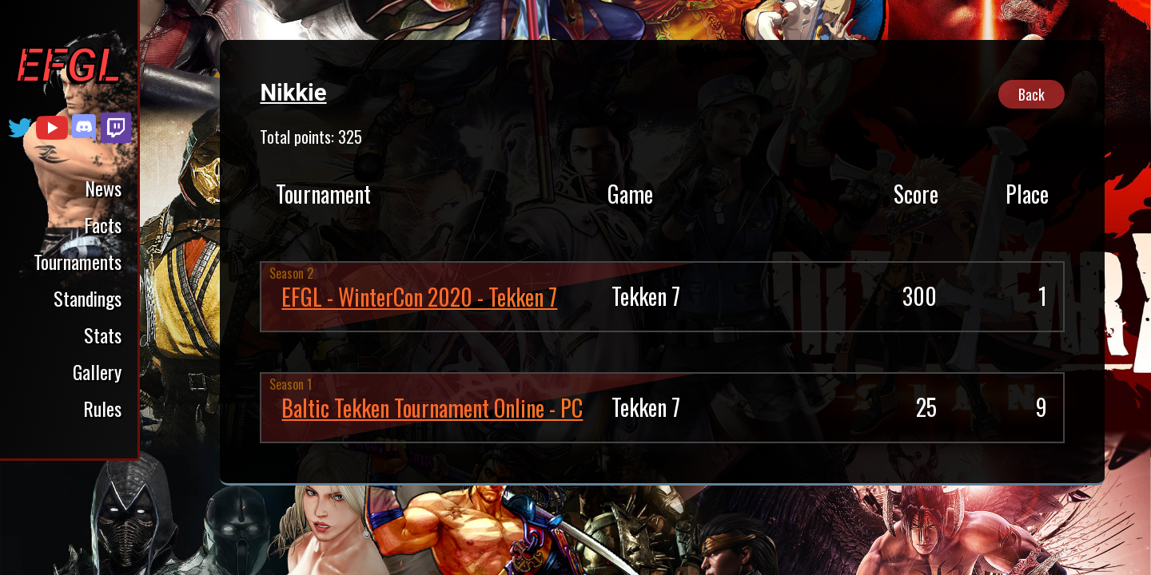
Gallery (97, 371)
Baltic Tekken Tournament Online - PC (432, 407)
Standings (87, 298)
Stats (102, 334)
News (103, 187)
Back (1031, 94)
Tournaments (77, 261)
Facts (102, 224)
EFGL (68, 65)
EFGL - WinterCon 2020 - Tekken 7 (419, 296)
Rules (102, 408)
